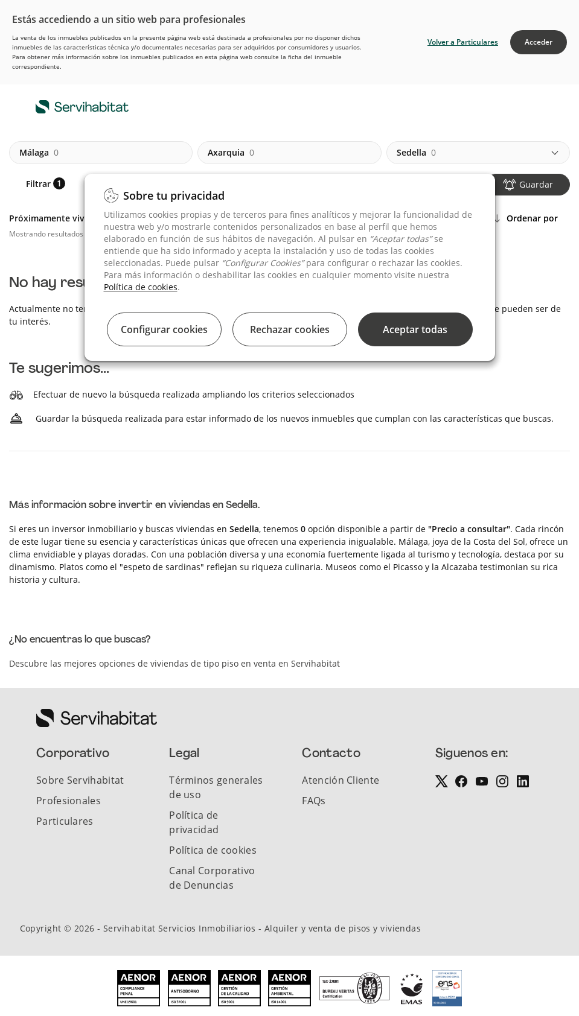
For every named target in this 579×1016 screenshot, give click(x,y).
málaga (39, 153)
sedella (416, 153)
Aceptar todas (415, 329)
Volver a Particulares (462, 42)
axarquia (231, 153)
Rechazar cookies (290, 329)
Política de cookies (141, 287)
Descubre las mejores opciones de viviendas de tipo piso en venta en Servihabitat (174, 663)
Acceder (538, 42)
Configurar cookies (164, 329)
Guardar (536, 184)
